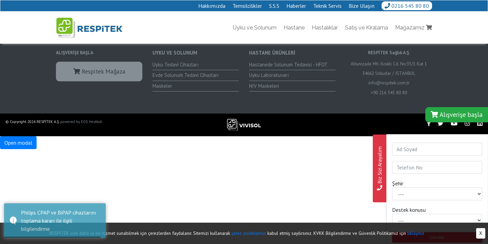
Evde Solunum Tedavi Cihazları (185, 75)
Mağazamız (413, 27)
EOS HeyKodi (91, 121)
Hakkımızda (211, 5)
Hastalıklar (325, 27)
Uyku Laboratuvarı (269, 75)
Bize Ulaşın (361, 5)
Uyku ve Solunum (255, 27)
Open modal (18, 142)
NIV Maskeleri (264, 86)
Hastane (294, 27)
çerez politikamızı (248, 233)
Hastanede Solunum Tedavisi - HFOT (288, 64)
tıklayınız (415, 233)
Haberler (296, 5)
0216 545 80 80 (407, 5)
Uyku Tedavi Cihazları (175, 64)
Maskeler (162, 86)
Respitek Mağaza (99, 71)
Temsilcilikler (247, 5)
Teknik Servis (327, 5)
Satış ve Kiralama (366, 27)
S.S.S (274, 5)
